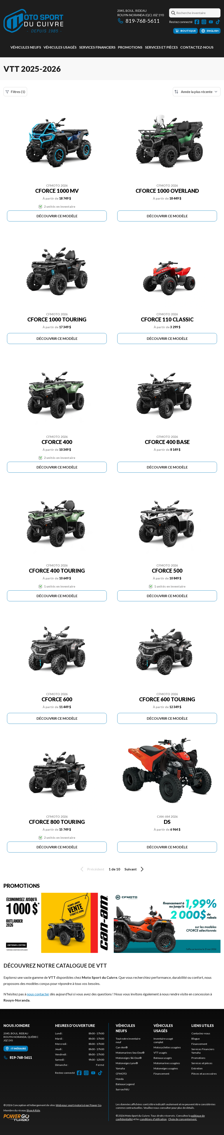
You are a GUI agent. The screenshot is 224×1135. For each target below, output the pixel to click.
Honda (120, 1079)
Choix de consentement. (182, 1119)
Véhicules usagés (60, 47)
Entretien (197, 1068)
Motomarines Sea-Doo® (130, 1052)
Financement (161, 1073)
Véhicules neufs (25, 47)
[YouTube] (211, 22)
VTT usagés (160, 1052)
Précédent (91, 869)
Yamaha (120, 1068)
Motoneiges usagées (166, 1068)
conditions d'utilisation (153, 1119)
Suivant (134, 869)
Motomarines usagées (167, 1063)
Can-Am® (122, 1047)
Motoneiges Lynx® (127, 1063)
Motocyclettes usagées (167, 1047)
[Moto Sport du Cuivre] (33, 21)
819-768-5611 (138, 21)
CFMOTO (121, 1073)
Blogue (195, 1038)
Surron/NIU (122, 1089)
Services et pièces (161, 47)
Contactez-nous (197, 47)
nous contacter (38, 994)
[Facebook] (197, 22)
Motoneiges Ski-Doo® (129, 1058)
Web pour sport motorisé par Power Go (78, 1105)
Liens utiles (202, 1025)
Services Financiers (97, 47)
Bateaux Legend (125, 1084)
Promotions (130, 47)
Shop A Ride (33, 1110)
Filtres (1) (15, 91)
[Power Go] (53, 1117)
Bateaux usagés (163, 1058)
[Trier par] (196, 91)
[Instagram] (203, 22)
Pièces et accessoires (204, 1073)
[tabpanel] (79, 1049)
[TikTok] (217, 22)
